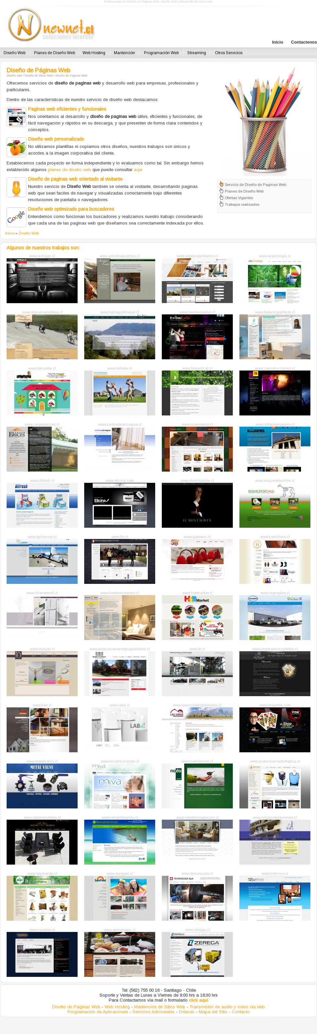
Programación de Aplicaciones (97, 1011)
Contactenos (304, 42)
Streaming (196, 53)
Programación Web (162, 53)
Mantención (124, 53)
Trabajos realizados (242, 204)
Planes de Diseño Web (54, 53)
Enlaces (186, 1011)
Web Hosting (94, 53)
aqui (138, 169)
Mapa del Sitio (213, 1011)
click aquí (198, 1000)
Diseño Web (15, 53)
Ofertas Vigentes (239, 198)
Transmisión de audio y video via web (227, 1006)
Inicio (278, 42)
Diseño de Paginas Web (76, 1006)
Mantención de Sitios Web (159, 1006)
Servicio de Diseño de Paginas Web (255, 185)
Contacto (241, 1011)
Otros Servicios (228, 53)
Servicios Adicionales (153, 1011)
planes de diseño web (69, 169)
